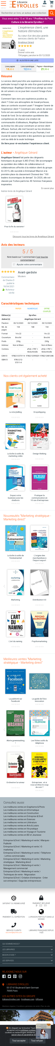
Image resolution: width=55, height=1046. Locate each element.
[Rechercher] (24, 13)
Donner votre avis (26, 52)
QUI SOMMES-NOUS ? (11, 944)
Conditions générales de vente (28, 1006)
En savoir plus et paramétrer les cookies (30, 1033)
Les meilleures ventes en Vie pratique (21, 829)
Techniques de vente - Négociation (19, 874)
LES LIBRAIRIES (27, 949)
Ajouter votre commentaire (27, 264)
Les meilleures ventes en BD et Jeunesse (22, 835)
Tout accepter (19, 1040)
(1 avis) (21, 50)
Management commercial (16, 868)
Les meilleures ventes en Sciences (19, 819)
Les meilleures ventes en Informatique (21, 810)
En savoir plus (47, 188)
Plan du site (45, 1006)
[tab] (10, 68)
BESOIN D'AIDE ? (27, 955)
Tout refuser (37, 1040)
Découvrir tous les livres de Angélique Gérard (33, 236)
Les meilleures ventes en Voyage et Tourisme (24, 832)
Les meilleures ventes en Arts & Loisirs (21, 825)
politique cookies (27, 1030)
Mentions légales (8, 1006)
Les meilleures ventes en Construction (21, 813)
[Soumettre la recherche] (52, 13)
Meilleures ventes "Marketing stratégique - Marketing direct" (23, 660)
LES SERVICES (27, 960)
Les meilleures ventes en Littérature (20, 822)
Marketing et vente (30, 840)
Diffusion (39, 999)
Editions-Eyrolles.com (11, 999)
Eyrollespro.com (27, 999)
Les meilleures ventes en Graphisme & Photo (24, 807)
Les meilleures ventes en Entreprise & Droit (23, 816)
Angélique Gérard (26, 42)
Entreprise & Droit (12, 840)
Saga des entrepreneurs (30, 881)
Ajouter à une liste (27, 60)
